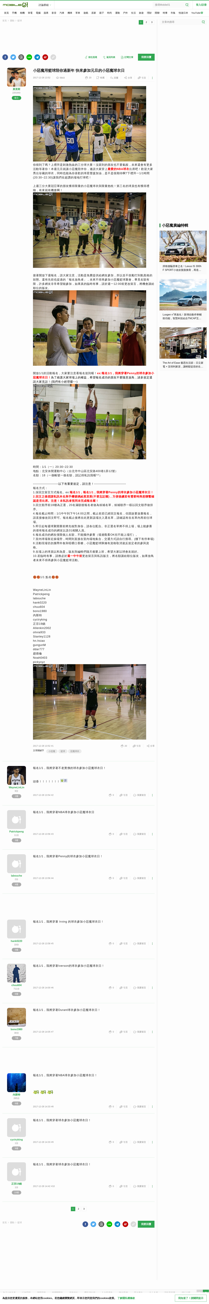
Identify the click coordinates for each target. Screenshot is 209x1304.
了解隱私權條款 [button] (126, 1298)
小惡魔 (52, 751)
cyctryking (16, 1139)
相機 (22, 12)
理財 (149, 12)
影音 (54, 12)
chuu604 (16, 985)
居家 (93, 12)
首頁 (6, 12)
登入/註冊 (201, 4)
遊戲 (85, 12)
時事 (165, 12)
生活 (133, 12)
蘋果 (46, 12)
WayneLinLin (16, 787)
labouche (16, 875)
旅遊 (141, 12)
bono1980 (16, 1029)
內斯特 (16, 1094)
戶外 (125, 12)
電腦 (38, 12)
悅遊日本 (183, 12)
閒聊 (157, 12)
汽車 (62, 12)
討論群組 (44, 5)
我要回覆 (146, 57)
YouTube (197, 13)
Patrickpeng (16, 831)
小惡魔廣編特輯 (175, 225)
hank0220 (16, 941)
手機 (14, 12)
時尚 (109, 12)
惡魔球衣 (74, 751)
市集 (173, 12)
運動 (117, 12)
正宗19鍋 (16, 1183)
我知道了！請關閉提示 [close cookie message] (190, 1298)
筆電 (30, 12)
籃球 (19, 20)
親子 (101, 12)
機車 (70, 12)
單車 (77, 12)
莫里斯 (16, 89)
